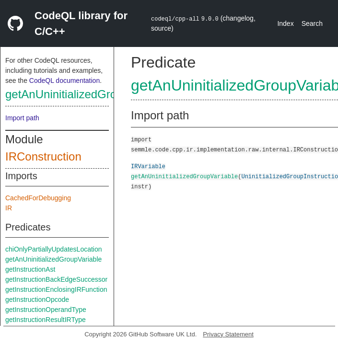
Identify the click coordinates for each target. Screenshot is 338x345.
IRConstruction (43, 156)
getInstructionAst (30, 269)
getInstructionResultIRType (45, 319)
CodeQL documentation (64, 80)
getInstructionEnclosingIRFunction (56, 289)
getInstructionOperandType (45, 309)
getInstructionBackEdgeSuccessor (56, 279)
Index (285, 23)
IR (8, 208)
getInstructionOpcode (37, 299)
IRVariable (148, 166)
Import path (22, 118)
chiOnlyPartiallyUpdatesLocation (53, 249)
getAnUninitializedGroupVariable (88, 94)
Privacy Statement (228, 334)
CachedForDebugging (38, 198)
